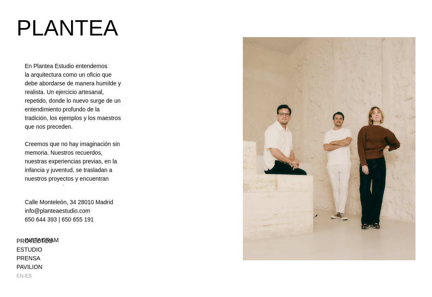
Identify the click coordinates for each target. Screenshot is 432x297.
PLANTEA (67, 27)
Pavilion (30, 267)
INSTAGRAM (42, 240)
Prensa (28, 258)
